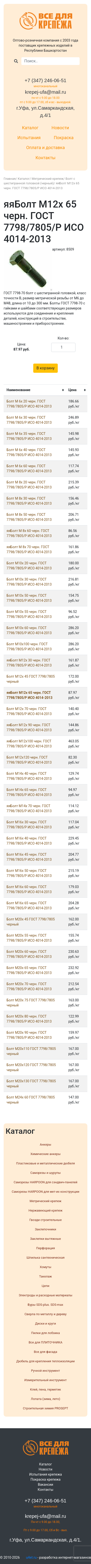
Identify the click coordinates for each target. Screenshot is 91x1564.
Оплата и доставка (45, 147)
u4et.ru (31, 1557)
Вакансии (45, 1484)
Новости (60, 127)
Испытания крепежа (45, 1474)
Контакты (45, 157)
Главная (10, 178)
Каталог (30, 127)
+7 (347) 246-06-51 (45, 80)
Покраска (64, 137)
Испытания (29, 137)
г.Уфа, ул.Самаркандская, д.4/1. (45, 1539)
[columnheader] (35, 390)
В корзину (45, 368)
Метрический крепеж (48, 178)
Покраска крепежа (46, 1479)
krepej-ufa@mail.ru (45, 92)
